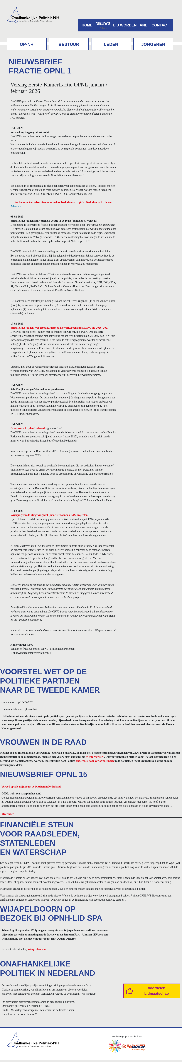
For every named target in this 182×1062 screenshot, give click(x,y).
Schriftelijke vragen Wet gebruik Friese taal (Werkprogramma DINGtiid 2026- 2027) (60, 327)
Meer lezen (8, 813)
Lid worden (125, 25)
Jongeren (153, 44)
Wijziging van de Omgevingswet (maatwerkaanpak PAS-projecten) (49, 514)
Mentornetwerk (95, 756)
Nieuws (103, 23)
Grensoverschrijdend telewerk (28, 428)
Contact (160, 25)
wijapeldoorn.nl (37, 949)
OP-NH (27, 44)
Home (87, 25)
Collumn (103, 28)
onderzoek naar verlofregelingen (95, 760)
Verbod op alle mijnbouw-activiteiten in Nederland (31, 786)
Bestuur (69, 44)
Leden (111, 44)
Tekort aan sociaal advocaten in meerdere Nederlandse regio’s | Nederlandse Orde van (62, 202)
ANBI (144, 25)
